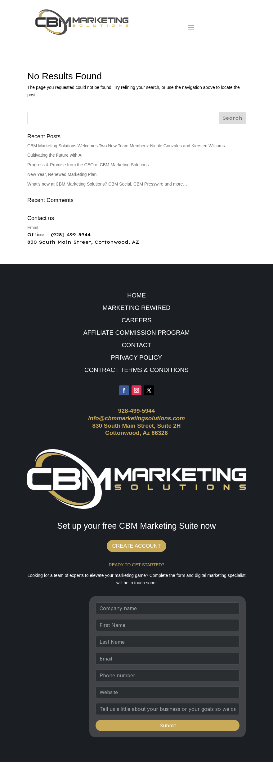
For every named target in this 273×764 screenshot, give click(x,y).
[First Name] (167, 627)
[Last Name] (167, 644)
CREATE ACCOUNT (136, 547)
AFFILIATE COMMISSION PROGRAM (136, 332)
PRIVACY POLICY (136, 357)
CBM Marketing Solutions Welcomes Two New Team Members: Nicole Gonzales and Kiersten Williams (126, 145)
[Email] (167, 660)
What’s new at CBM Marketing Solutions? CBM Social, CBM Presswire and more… (107, 184)
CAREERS (137, 320)
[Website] (167, 694)
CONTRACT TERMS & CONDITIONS (136, 369)
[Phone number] (167, 677)
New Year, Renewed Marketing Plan (61, 174)
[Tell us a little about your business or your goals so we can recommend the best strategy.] (167, 711)
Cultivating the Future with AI (55, 155)
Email (32, 227)
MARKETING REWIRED (137, 307)
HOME (136, 295)
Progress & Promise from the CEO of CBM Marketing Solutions (88, 164)
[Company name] (167, 610)
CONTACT (136, 345)
